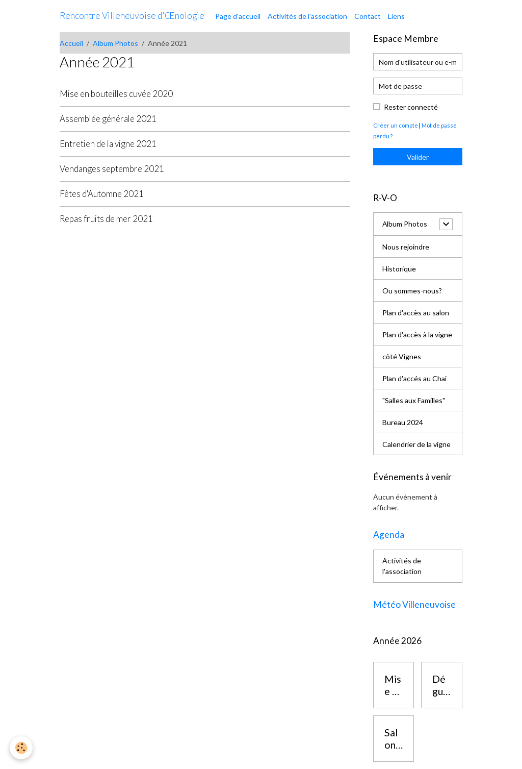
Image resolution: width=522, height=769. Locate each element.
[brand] (132, 15)
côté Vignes (401, 356)
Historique (399, 268)
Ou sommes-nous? (412, 290)
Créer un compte (395, 125)
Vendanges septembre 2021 (112, 168)
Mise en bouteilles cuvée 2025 (393, 685)
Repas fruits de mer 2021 (106, 218)
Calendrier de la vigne (416, 444)
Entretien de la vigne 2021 (108, 143)
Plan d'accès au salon (415, 312)
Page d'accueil (237, 16)
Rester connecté (411, 107)
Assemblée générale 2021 (108, 118)
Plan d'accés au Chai (414, 378)
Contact (367, 16)
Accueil (71, 43)
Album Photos (115, 43)
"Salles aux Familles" (413, 400)
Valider (418, 157)
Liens (396, 16)
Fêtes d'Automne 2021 (102, 193)
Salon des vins (393, 739)
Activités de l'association (307, 16)
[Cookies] (21, 747)
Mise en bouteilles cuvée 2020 (116, 93)
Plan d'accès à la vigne (417, 334)
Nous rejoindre (405, 246)
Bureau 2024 (402, 422)
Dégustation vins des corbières (441, 685)
